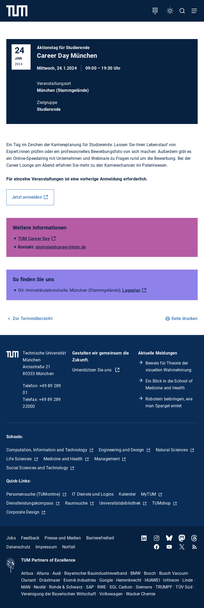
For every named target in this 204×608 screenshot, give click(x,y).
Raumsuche (77, 503)
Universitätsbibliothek (120, 503)
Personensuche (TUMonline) (33, 494)
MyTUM (149, 494)
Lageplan (131, 290)
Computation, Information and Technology (47, 449)
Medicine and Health (63, 458)
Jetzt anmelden (27, 197)
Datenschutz (18, 546)
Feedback (30, 537)
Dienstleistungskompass (30, 503)
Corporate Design (23, 512)
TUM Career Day (34, 238)
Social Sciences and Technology (37, 467)
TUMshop (162, 503)
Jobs (11, 537)
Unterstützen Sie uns (92, 369)
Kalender (127, 494)
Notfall (68, 546)
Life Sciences (19, 458)
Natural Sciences (172, 449)
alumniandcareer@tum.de (61, 247)
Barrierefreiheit (100, 537)
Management (107, 458)
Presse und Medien (63, 537)
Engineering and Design (122, 449)
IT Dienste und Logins (93, 494)
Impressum (46, 546)
